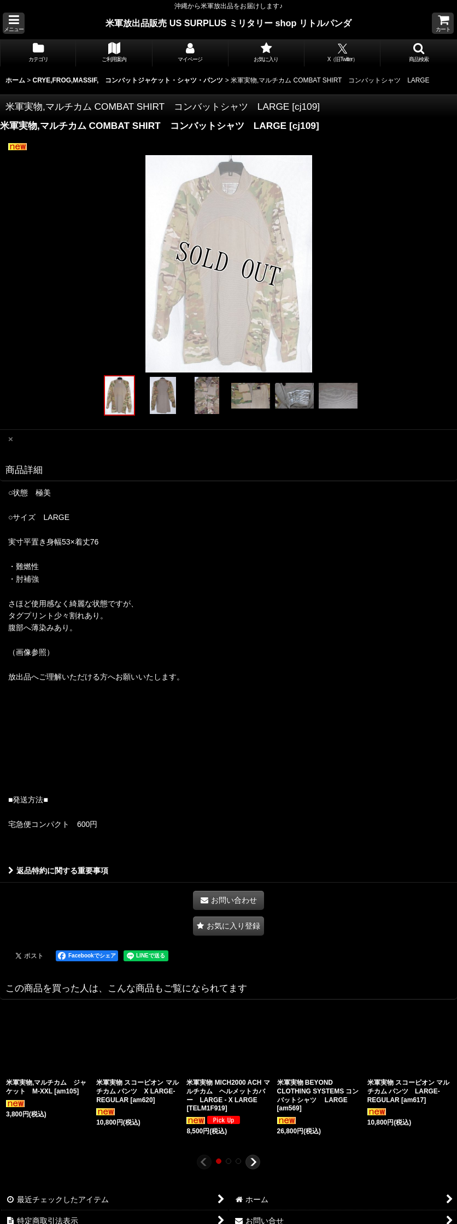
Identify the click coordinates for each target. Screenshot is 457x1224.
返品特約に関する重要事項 (58, 870)
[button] (14, 23)
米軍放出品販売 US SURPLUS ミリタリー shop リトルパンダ (228, 23)
